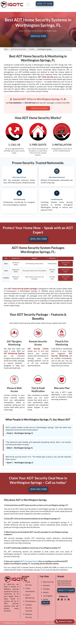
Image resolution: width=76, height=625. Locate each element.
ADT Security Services (18, 49)
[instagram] (64, 599)
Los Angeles (47, 596)
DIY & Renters (30, 601)
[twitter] (61, 599)
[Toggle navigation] (27, 4)
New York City (48, 582)
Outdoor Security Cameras (28, 608)
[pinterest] (67, 599)
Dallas (45, 599)
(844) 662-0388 (38, 36)
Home (21, 31)
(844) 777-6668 (44, 3)
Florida (31, 49)
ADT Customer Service (29, 561)
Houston (46, 585)
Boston (46, 592)
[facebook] (57, 599)
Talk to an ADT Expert (65, 263)
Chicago (46, 589)
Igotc (10, 623)
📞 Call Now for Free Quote (38, 108)
